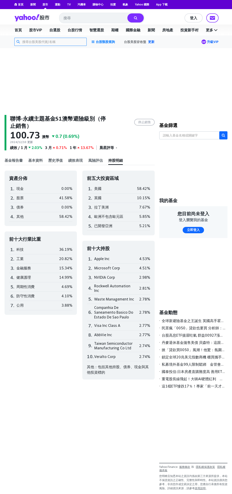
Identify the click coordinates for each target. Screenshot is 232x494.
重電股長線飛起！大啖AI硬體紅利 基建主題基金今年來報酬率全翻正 (193, 379)
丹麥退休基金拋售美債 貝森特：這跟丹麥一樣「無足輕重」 (193, 342)
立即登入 (193, 230)
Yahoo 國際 (142, 4)
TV (69, 4)
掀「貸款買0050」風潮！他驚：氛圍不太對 (193, 350)
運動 (57, 4)
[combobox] (93, 17)
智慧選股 (96, 30)
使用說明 (200, 488)
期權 (115, 30)
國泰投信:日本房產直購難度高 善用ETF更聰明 (193, 371)
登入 (193, 18)
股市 (45, 4)
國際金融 (133, 30)
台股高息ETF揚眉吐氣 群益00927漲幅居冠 (193, 335)
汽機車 (82, 4)
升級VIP (213, 42)
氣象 (125, 4)
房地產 (167, 30)
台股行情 (75, 30)
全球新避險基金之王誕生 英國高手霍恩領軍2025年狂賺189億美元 (193, 320)
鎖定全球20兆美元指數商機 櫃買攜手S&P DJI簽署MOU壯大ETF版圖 (193, 357)
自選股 (54, 30)
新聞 (33, 4)
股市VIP (35, 30)
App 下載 (162, 4)
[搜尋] (135, 17)
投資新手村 (189, 30)
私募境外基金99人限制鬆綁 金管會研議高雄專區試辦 (193, 364)
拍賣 (113, 4)
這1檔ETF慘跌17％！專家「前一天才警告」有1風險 (193, 386)
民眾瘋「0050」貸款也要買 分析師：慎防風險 (193, 328)
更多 (212, 30)
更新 (151, 42)
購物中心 (98, 4)
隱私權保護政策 (205, 467)
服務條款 (184, 467)
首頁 (18, 4)
